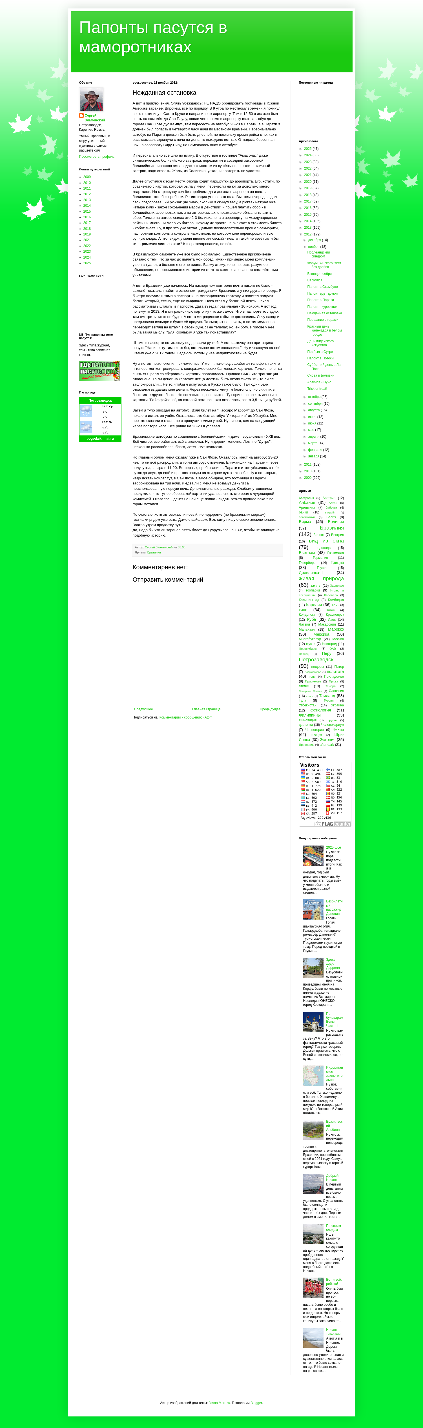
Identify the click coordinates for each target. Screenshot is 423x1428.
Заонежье (337, 585)
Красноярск (335, 615)
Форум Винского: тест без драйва (324, 265)
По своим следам (333, 1228)
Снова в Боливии (320, 375)
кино (303, 610)
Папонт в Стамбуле (322, 287)
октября (314, 397)
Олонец (304, 653)
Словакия (336, 691)
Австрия (329, 498)
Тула (302, 700)
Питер (339, 667)
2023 (87, 251)
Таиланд (327, 695)
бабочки (331, 507)
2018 (87, 229)
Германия (320, 558)
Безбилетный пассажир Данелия (334, 907)
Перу (326, 653)
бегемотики (307, 517)
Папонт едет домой (322, 293)
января (314, 456)
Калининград (309, 600)
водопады (323, 548)
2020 (308, 182)
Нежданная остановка (324, 313)
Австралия (306, 498)
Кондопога (307, 615)
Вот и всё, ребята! (334, 1281)
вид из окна (326, 541)
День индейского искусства (320, 343)
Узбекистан (307, 705)
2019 (87, 234)
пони (312, 676)
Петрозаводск (100, 400)
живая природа (321, 578)
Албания (307, 502)
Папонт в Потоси (320, 358)
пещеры (317, 667)
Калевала (331, 595)
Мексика (321, 634)
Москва (338, 639)
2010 (87, 183)
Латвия (304, 624)
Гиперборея (308, 563)
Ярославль (307, 744)
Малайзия (307, 629)
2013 (87, 200)
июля (312, 417)
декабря (315, 240)
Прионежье (313, 681)
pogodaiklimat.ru (100, 439)
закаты (316, 586)
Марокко (336, 629)
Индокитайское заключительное (334, 1074)
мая (311, 430)
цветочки (306, 725)
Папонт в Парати (320, 300)
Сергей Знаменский (95, 118)
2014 (87, 206)
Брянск (318, 535)
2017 (87, 223)
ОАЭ (332, 648)
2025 (87, 263)
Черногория (314, 730)
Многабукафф (310, 639)
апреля (314, 437)
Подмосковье (312, 671)
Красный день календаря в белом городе (324, 330)
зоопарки (313, 590)
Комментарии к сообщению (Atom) (187, 717)
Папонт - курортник (322, 307)
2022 (87, 246)
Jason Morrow (219, 1403)
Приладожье (334, 677)
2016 (87, 217)
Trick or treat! (317, 389)
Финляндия (308, 720)
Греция (337, 562)
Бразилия (154, 552)
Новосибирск (308, 648)
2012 (87, 194)
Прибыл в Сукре (320, 352)
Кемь (335, 605)
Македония (327, 624)
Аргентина (307, 508)
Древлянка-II (311, 572)
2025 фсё (333, 847)
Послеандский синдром (318, 254)
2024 (87, 257)
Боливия (336, 521)
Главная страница (206, 709)
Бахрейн (330, 512)
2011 (87, 188)
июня (312, 423)
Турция (329, 700)
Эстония (328, 739)
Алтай (333, 502)
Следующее (143, 709)
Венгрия (337, 535)
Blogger (256, 1403)
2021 (87, 240)
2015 (87, 211)
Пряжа (333, 681)
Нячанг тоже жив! (333, 1332)
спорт (309, 696)
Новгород (329, 644)
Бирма (305, 521)
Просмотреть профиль (97, 157)
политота (335, 671)
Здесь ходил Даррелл (333, 964)
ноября (314, 247)
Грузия (322, 568)
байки (303, 512)
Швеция (316, 735)
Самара (330, 686)
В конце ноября (319, 274)
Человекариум (332, 725)
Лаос (332, 620)
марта (313, 443)
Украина (337, 705)
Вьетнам (307, 552)
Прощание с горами (322, 320)
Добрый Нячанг (332, 1178)
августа (314, 410)
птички (304, 686)
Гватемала (335, 553)
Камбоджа (336, 600)
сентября (316, 404)
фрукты (332, 720)
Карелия (314, 604)
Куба (311, 619)
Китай (330, 610)
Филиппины (310, 715)
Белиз (331, 517)
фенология (320, 710)
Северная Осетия (310, 691)
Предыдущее (270, 709)
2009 (87, 177)
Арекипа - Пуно (319, 382)
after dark (327, 745)
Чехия (338, 729)
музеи (310, 644)
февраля (315, 450)
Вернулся (314, 280)
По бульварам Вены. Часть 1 (334, 1020)
